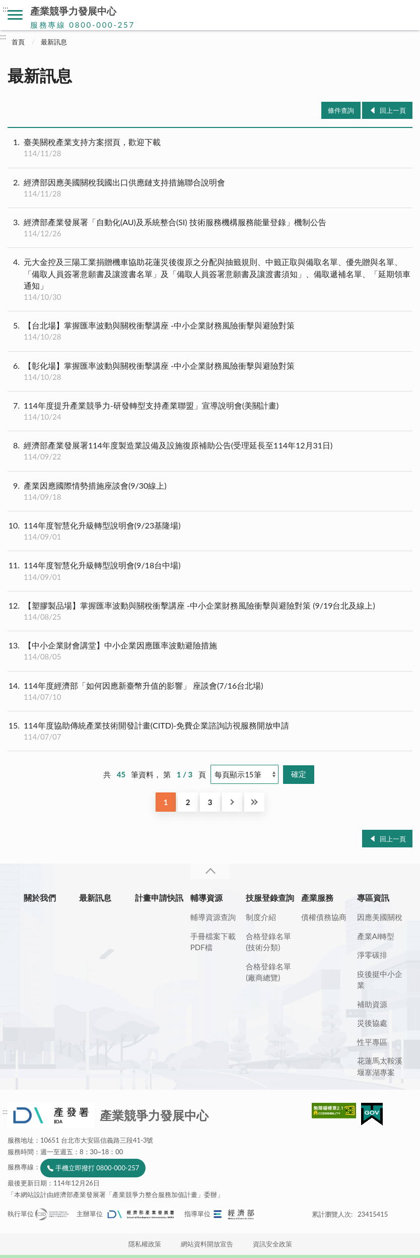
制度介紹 (261, 916)
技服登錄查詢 (270, 897)
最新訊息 (54, 42)
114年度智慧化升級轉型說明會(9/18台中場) (210, 570)
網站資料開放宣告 (207, 1244)
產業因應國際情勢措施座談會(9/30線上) (210, 491)
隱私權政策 (144, 1244)
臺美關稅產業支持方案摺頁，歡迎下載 (210, 147)
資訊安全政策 (272, 1244)
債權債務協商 (323, 916)
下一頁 (232, 802)
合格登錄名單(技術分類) (268, 942)
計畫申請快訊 (159, 897)
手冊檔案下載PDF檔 (213, 942)
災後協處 (372, 1022)
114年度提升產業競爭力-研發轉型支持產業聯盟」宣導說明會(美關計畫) (210, 411)
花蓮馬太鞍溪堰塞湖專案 (379, 1066)
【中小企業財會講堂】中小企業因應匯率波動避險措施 (210, 651)
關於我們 (40, 897)
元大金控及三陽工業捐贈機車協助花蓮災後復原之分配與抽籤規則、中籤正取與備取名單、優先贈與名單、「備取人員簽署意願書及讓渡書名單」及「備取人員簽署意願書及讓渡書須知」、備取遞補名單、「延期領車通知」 (210, 279)
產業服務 (317, 897)
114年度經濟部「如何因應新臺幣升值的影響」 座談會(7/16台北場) (210, 691)
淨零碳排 (372, 954)
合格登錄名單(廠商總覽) (268, 972)
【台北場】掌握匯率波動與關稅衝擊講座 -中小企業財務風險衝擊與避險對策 (210, 331)
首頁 (18, 42)
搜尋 (405, 15)
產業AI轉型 (375, 936)
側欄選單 (15, 15)
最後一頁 (254, 802)
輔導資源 (206, 897)
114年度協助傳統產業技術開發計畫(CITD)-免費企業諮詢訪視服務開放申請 (210, 731)
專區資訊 (373, 897)
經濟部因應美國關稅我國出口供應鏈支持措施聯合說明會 (210, 188)
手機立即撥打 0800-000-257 (97, 1168)
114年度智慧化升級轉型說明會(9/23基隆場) (210, 531)
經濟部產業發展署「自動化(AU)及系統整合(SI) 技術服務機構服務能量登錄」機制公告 (210, 227)
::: (6, 8)
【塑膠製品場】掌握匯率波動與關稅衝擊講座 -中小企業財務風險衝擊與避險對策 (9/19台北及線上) (210, 611)
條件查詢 (341, 110)
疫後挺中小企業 (379, 979)
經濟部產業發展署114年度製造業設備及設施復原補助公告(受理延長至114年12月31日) (210, 450)
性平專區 (372, 1041)
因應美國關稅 (379, 916)
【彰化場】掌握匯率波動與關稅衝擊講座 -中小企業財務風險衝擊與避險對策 (210, 371)
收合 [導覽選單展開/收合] (210, 871)
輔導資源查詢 (213, 916)
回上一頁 (393, 110)
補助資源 (372, 1004)
